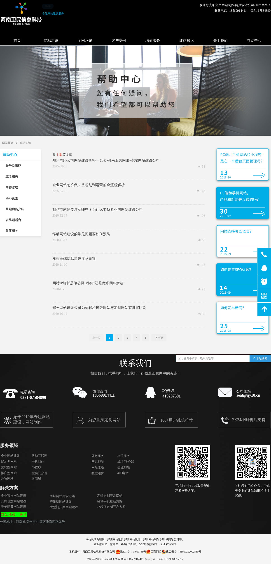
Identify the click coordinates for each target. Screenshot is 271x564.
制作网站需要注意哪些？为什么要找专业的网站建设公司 (97, 209)
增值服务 (152, 40)
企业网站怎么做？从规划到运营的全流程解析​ (88, 185)
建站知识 (186, 40)
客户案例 (119, 40)
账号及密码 (13, 165)
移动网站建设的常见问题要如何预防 (81, 234)
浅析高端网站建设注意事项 (74, 258)
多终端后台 (13, 220)
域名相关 (11, 176)
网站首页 (7, 142)
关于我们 (220, 40)
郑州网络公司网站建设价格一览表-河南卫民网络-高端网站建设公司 (106, 160)
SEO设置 (11, 198)
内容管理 (11, 187)
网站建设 (51, 40)
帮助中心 (10, 155)
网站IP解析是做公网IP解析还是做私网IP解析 (88, 283)
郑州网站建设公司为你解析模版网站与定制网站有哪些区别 (99, 308)
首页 (17, 40)
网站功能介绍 (14, 209)
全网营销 (85, 40)
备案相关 (11, 231)
